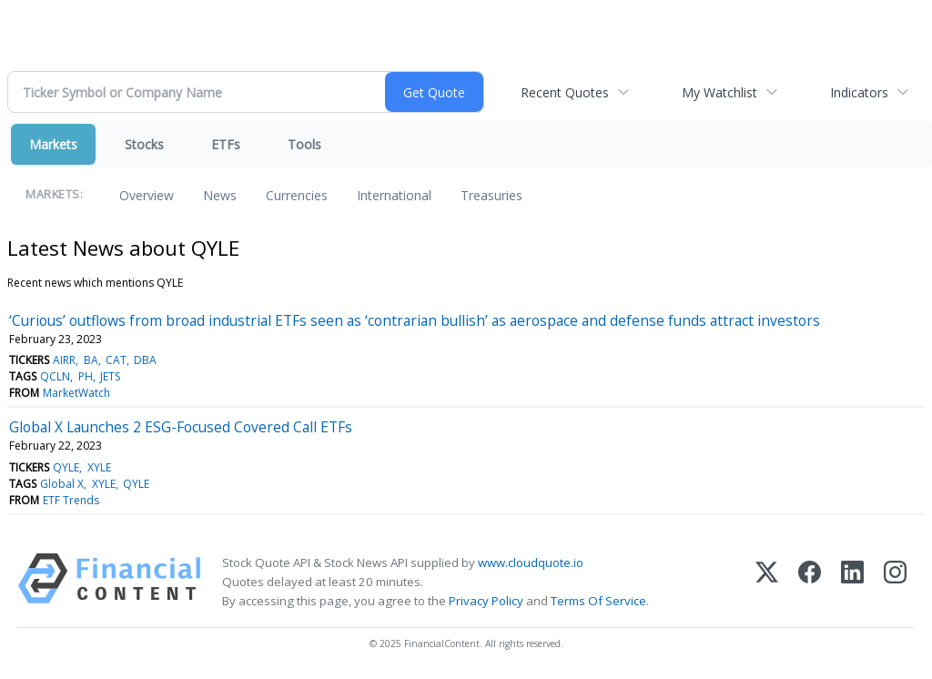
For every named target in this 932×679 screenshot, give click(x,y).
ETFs (225, 144)
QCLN (55, 376)
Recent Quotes (565, 92)
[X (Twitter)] (766, 582)
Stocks (144, 144)
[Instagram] (895, 582)
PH (85, 376)
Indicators (859, 92)
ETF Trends (71, 500)
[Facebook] (809, 582)
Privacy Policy (486, 601)
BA (91, 360)
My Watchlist (719, 92)
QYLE (66, 467)
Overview (146, 195)
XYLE (99, 467)
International (394, 195)
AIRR (64, 360)
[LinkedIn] (852, 582)
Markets (53, 144)
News (220, 195)
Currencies (297, 195)
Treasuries (491, 195)
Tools (304, 144)
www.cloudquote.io (530, 562)
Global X (62, 484)
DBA (145, 360)
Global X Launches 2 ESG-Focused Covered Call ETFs (180, 427)
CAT (116, 360)
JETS (110, 376)
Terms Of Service (598, 601)
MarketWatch (76, 392)
